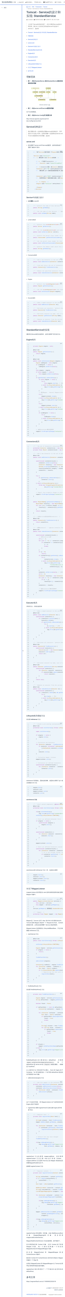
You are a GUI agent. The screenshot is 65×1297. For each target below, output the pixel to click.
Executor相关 (32, 60)
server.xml (31, 43)
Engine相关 (31, 53)
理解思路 (30, 36)
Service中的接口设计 (34, 46)
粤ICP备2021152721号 (32, 1294)
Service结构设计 (33, 39)
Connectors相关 (33, 57)
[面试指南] (29, 2)
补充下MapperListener (35, 67)
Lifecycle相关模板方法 (35, 64)
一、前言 (3, 7)
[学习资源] (58, 2)
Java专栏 (20, 2)
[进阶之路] (38, 2)
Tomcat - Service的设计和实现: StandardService (42, 32)
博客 (14, 2)
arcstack (30, 19)
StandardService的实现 (35, 50)
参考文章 (30, 71)
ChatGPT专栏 (48, 2)
